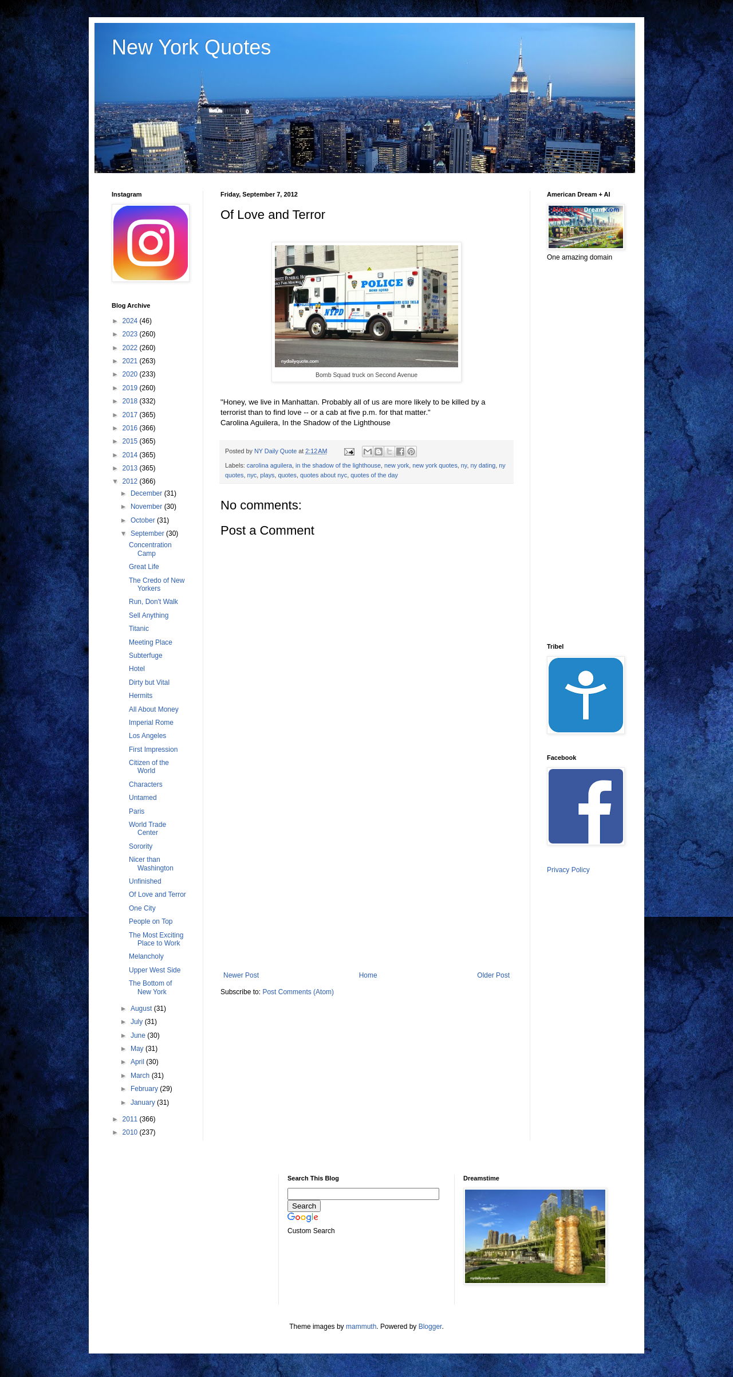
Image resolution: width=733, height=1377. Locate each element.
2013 (131, 468)
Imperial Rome (151, 723)
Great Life (144, 567)
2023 (131, 334)
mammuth (361, 1327)
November (147, 507)
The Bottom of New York (150, 987)
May (138, 1049)
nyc (252, 475)
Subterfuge (146, 656)
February (145, 1089)
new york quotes (435, 465)
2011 (131, 1119)
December (147, 493)
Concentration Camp (150, 549)
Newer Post (241, 975)
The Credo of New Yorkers (156, 584)
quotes (287, 475)
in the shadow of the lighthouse (338, 465)
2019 (131, 388)
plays (267, 475)
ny (464, 465)
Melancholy (146, 956)
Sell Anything (148, 615)
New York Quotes (191, 47)
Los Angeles (147, 736)
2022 (131, 348)
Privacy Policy (568, 870)
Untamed (143, 798)
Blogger (430, 1327)
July (138, 1022)
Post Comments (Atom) (298, 992)
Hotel (137, 669)
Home (368, 975)
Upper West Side (155, 970)
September (148, 533)
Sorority (140, 846)
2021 (131, 361)
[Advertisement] (366, 877)
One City (142, 908)
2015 (131, 441)
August (142, 1009)
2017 (131, 415)
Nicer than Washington (151, 864)
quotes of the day (374, 475)
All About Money (154, 709)
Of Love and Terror (157, 894)
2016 (131, 428)
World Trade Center (147, 829)
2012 (131, 481)
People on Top (151, 921)
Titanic (139, 629)
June (139, 1035)
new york (396, 465)
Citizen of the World (149, 767)
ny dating (482, 465)
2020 (131, 374)
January (144, 1103)
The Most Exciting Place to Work (156, 939)
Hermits (140, 696)
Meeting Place (150, 642)
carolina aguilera (269, 465)
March (141, 1076)
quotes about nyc (323, 475)
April (138, 1062)
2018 (131, 401)
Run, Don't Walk (153, 602)
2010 (131, 1132)
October (144, 520)
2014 (131, 455)
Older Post (493, 975)
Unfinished (145, 881)
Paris (136, 811)
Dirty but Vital (149, 682)
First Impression (153, 750)
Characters (146, 784)
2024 (131, 321)
